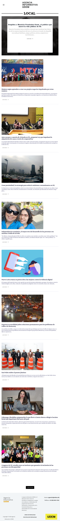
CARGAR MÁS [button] (30, 487)
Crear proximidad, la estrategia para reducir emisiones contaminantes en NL (28, 185)
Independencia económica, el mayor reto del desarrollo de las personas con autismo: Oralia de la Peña (28, 232)
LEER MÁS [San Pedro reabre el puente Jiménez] (5, 379)
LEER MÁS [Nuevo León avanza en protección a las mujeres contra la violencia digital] (5, 286)
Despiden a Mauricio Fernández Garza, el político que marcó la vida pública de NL (30, 25)
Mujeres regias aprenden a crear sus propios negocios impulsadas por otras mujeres (28, 90)
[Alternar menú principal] (4, 5)
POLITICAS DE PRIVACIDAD (30, 517)
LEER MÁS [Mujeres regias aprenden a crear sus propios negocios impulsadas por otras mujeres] (5, 99)
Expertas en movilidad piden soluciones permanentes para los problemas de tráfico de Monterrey (28, 325)
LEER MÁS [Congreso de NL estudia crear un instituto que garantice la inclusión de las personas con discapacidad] (5, 475)
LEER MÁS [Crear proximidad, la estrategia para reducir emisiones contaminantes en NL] (5, 193)
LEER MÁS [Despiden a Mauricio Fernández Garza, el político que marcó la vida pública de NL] (30, 38)
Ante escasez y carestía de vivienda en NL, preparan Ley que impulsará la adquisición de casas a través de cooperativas (27, 138)
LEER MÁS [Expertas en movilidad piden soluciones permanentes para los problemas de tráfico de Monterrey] (5, 334)
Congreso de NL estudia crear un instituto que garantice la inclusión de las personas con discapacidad (27, 466)
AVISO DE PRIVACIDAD (30, 514)
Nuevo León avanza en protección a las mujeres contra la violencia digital (27, 279)
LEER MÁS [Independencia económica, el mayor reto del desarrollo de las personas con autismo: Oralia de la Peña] (5, 241)
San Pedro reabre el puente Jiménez (14, 372)
